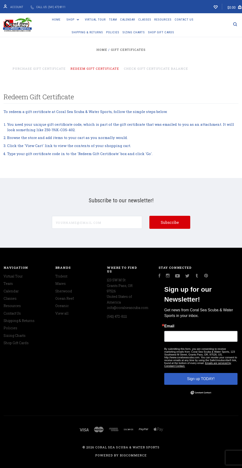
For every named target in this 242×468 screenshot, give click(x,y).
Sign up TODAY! (201, 379)
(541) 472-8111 (117, 316)
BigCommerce (133, 455)
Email (169, 326)
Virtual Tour (95, 19)
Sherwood (63, 291)
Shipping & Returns (87, 32)
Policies (112, 32)
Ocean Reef (64, 298)
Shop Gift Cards (161, 32)
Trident (61, 276)
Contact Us (184, 19)
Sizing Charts (133, 32)
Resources (163, 19)
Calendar (127, 19)
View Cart (34, 145)
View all (62, 313)
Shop (72, 19)
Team (113, 19)
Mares (60, 283)
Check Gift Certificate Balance (156, 68)
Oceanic (62, 305)
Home (56, 19)
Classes (144, 19)
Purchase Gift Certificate (39, 68)
